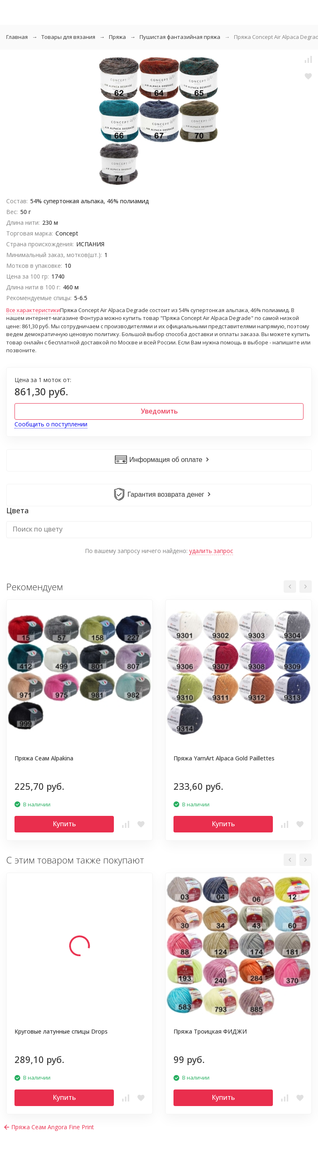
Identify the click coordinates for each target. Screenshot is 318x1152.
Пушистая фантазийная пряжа (180, 37)
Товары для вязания (68, 37)
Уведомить (159, 411)
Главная (17, 37)
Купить (64, 823)
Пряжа (117, 37)
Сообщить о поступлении (50, 424)
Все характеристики (33, 310)
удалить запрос (211, 551)
